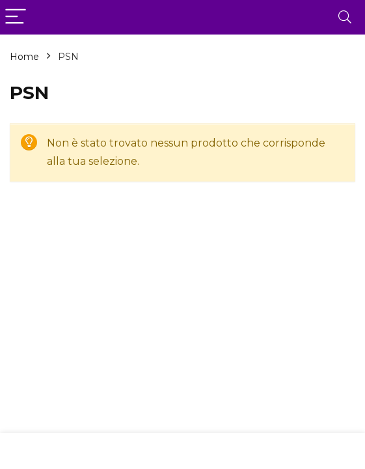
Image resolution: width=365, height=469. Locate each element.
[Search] (344, 17)
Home (24, 57)
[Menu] (15, 17)
